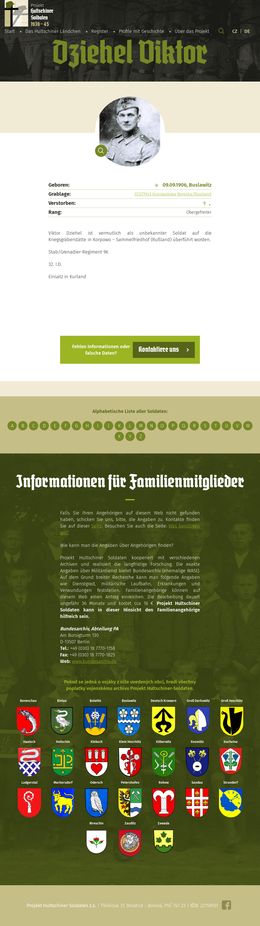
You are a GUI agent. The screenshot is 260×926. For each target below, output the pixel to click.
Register (99, 31)
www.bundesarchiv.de (94, 661)
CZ (234, 31)
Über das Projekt (192, 31)
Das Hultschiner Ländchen (53, 31)
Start (10, 31)
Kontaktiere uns (158, 349)
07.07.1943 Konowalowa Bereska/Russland (173, 194)
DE (247, 31)
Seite (96, 526)
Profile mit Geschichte (141, 31)
